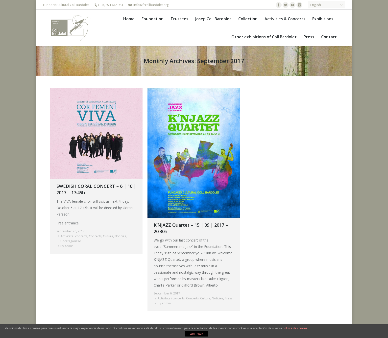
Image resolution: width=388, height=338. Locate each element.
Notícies (120, 236)
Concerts (95, 236)
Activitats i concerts (73, 236)
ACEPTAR (196, 334)
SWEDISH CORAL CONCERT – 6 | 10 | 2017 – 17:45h (96, 189)
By (66, 246)
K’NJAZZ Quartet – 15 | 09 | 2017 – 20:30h (191, 228)
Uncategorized (70, 241)
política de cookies (295, 328)
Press (228, 298)
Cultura (108, 236)
